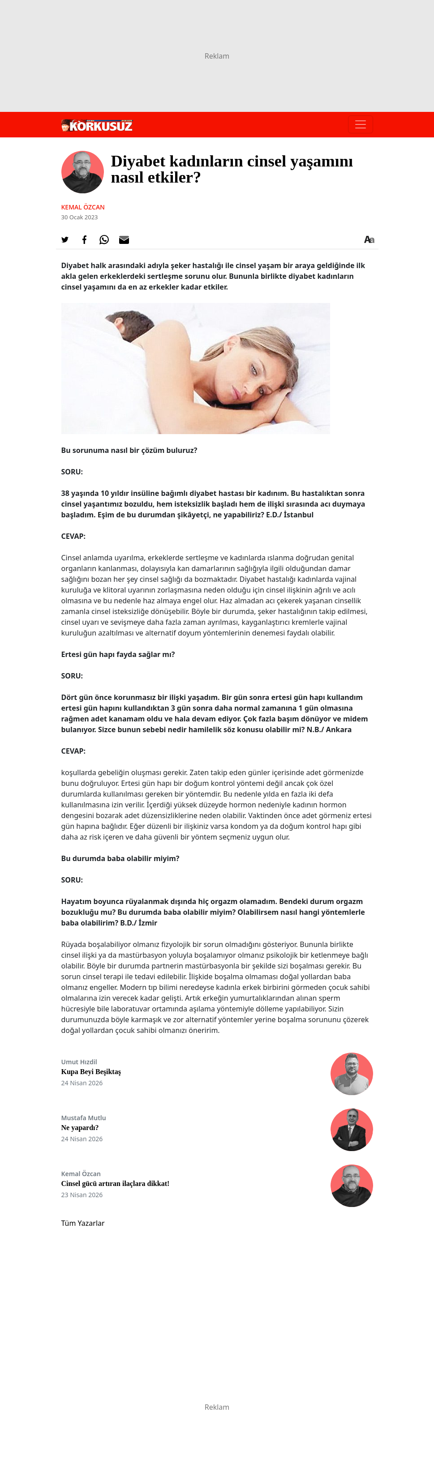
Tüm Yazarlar (83, 1223)
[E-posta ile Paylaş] (124, 240)
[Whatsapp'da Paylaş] (104, 240)
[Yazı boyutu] (369, 240)
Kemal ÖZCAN (83, 207)
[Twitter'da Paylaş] (65, 240)
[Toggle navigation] (360, 124)
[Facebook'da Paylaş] (85, 240)
